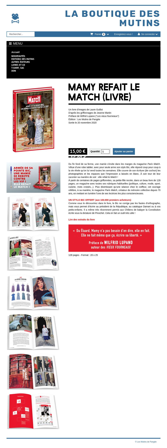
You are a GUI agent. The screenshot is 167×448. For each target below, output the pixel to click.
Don (13, 70)
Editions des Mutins (22, 59)
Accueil (15, 52)
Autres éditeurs (20, 61)
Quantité (95, 151)
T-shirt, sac (17, 67)
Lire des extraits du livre (81, 219)
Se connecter (148, 34)
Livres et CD (18, 64)
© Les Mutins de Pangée (146, 441)
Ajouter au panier (123, 151)
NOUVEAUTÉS (18, 56)
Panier (100, 34)
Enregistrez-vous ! (123, 34)
